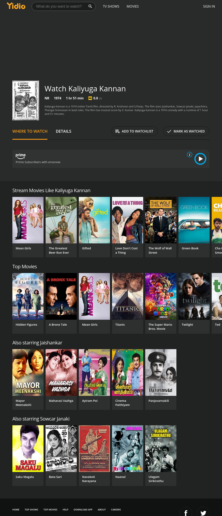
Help (65, 509)
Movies (133, 6)
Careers (116, 509)
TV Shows (111, 6)
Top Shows (31, 509)
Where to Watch (29, 131)
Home (15, 509)
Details (63, 131)
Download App (83, 509)
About (102, 509)
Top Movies (50, 509)
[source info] (188, 154)
